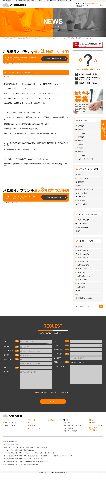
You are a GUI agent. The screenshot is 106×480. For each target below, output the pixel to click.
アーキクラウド (7, 420)
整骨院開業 (79, 185)
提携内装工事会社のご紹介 (84, 298)
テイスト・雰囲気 (35, 428)
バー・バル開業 (80, 155)
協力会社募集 (93, 428)
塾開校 (78, 231)
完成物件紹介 (80, 246)
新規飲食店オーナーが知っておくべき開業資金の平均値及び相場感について (26, 461)
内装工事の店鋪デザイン (83, 276)
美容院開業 (79, 174)
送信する (53, 401)
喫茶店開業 (79, 151)
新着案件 (78, 290)
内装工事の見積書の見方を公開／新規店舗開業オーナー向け (21, 464)
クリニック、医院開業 (82, 178)
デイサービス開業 (81, 223)
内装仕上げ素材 (80, 283)
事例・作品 (31, 420)
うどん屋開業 (80, 137)
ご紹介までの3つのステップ (12, 425)
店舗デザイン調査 (81, 268)
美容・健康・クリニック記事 (72, 425)
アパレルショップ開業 (82, 261)
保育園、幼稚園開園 (82, 227)
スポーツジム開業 (81, 204)
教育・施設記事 (68, 428)
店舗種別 (32, 425)
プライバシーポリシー (17, 63)
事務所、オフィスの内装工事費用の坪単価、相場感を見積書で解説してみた (26, 447)
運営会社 (91, 420)
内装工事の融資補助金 (82, 265)
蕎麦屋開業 (79, 140)
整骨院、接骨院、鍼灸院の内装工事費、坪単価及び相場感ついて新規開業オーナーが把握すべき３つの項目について (38, 456)
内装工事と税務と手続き (83, 257)
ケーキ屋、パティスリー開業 (84, 159)
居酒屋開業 (79, 129)
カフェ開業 (79, 144)
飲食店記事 (67, 422)
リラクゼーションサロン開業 (84, 189)
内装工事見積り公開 (82, 250)
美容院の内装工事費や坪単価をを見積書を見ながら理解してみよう (23, 458)
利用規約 (53, 392)
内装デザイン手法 (81, 279)
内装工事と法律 (80, 272)
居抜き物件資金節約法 (82, 254)
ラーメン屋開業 (80, 133)
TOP (23, 38)
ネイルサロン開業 (81, 196)
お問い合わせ (93, 430)
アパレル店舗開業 (81, 200)
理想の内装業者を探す (54, 59)
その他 (6, 76)
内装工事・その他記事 (70, 431)
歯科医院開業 (80, 182)
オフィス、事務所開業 (82, 220)
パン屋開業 (79, 148)
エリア (32, 422)
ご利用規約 (6, 63)
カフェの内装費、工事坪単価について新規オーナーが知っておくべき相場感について (29, 453)
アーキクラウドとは (10, 422)
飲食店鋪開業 (80, 126)
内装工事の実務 (80, 287)
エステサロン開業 (81, 193)
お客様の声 (51, 420)
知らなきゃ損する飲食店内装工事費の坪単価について (20, 450)
